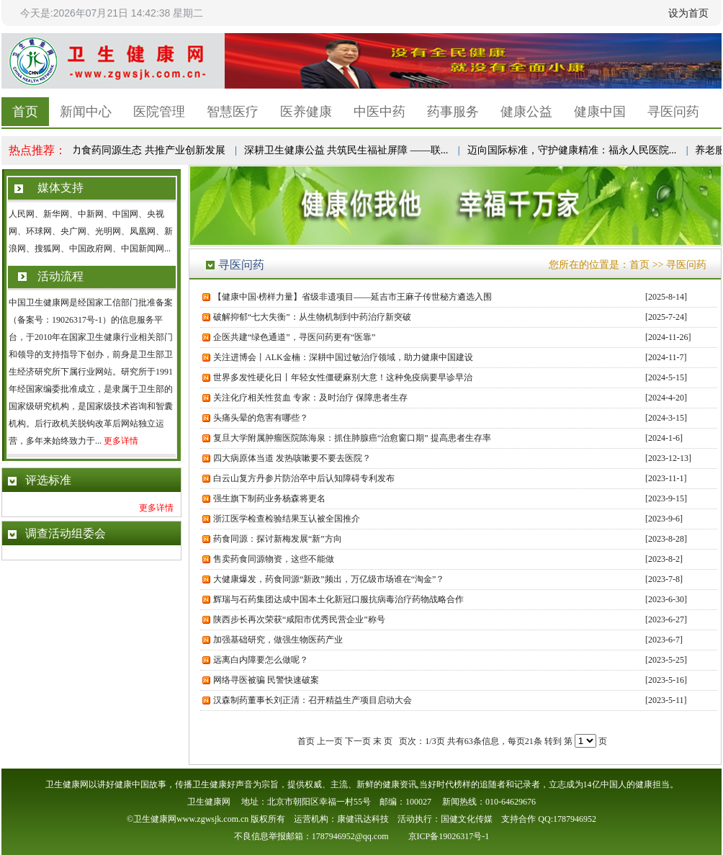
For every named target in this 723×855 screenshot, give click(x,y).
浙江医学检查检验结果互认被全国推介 (286, 519)
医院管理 (159, 111)
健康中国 (600, 111)
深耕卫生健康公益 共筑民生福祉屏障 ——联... (348, 150)
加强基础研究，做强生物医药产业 (278, 640)
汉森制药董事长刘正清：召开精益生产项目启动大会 (312, 700)
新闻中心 (86, 111)
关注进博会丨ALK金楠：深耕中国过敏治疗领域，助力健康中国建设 (343, 357)
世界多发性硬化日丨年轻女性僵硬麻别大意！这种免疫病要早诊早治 (342, 377)
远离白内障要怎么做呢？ (260, 660)
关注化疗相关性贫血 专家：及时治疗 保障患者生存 (310, 398)
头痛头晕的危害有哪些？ (263, 418)
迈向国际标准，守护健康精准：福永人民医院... (573, 150)
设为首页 (688, 13)
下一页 (358, 741)
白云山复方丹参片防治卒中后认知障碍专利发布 (304, 478)
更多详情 (121, 441)
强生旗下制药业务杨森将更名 (269, 498)
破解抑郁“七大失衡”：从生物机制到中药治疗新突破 (312, 317)
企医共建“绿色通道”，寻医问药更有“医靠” (294, 337)
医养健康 (306, 111)
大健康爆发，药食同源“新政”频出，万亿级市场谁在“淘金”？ (328, 579)
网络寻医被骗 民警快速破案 (266, 680)
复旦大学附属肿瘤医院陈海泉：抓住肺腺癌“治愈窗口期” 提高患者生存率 (352, 438)
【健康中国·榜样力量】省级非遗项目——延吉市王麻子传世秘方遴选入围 (352, 297)
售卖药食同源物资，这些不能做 (273, 559)
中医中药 (379, 111)
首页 (25, 111)
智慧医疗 (233, 111)
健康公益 (526, 111)
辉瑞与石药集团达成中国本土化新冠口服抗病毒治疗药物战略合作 (338, 599)
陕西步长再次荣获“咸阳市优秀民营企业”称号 (299, 619)
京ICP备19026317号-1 (449, 836)
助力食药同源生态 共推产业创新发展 (145, 150)
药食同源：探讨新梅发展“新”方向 (277, 539)
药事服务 (453, 111)
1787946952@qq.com (350, 836)
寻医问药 (673, 111)
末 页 (382, 741)
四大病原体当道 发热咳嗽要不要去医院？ (292, 458)
